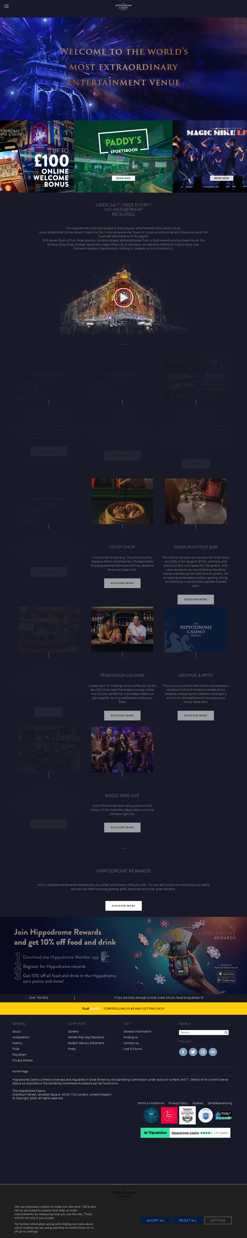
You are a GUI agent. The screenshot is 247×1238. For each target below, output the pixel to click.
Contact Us (131, 1043)
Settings (218, 1220)
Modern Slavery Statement (86, 1043)
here (115, 1083)
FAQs (15, 1048)
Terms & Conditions (151, 1103)
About (16, 1031)
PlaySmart (19, 1054)
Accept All (156, 1220)
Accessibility (21, 1037)
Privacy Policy (178, 1103)
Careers (73, 1031)
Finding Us (131, 1037)
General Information (138, 1031)
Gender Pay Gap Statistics (86, 1037)
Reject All (188, 1220)
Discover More (122, 585)
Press (72, 1048)
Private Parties (22, 1060)
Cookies (197, 1103)
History (17, 1043)
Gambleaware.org (220, 1103)
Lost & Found (133, 1048)
